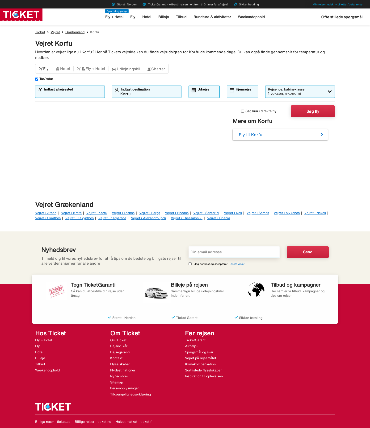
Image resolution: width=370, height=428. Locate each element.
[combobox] (73, 94)
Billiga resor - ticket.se (52, 421)
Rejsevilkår (118, 346)
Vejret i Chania (218, 218)
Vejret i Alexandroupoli (148, 218)
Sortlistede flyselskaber (203, 370)
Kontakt (116, 358)
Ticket (40, 32)
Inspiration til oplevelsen (204, 376)
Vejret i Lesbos (123, 212)
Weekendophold (251, 17)
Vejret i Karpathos (112, 218)
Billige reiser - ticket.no (93, 421)
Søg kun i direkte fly (259, 111)
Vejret (55, 32)
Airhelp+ (191, 346)
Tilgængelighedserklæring (130, 394)
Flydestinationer (122, 370)
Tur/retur (44, 78)
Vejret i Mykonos (287, 212)
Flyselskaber (120, 364)
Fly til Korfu (250, 134)
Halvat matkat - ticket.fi (134, 421)
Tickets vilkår (236, 264)
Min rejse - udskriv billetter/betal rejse (337, 4)
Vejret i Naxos (315, 212)
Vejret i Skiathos (48, 218)
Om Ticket (118, 340)
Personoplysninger (124, 388)
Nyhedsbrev (119, 376)
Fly (132, 17)
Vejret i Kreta (71, 212)
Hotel (146, 17)
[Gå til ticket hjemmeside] (21, 14)
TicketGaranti (195, 340)
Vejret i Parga (149, 212)
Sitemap (116, 382)
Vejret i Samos (258, 212)
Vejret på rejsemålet (200, 358)
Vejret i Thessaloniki (186, 218)
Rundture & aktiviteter (212, 17)
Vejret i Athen (45, 212)
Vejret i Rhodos (177, 212)
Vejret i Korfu (96, 212)
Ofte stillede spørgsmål (341, 17)
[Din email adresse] (234, 252)
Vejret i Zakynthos (79, 218)
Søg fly (313, 111)
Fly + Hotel (114, 17)
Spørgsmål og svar (199, 352)
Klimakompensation (200, 364)
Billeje (163, 17)
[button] (43, 69)
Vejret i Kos (233, 212)
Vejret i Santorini (206, 212)
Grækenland (74, 32)
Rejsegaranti (120, 352)
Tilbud (181, 17)
